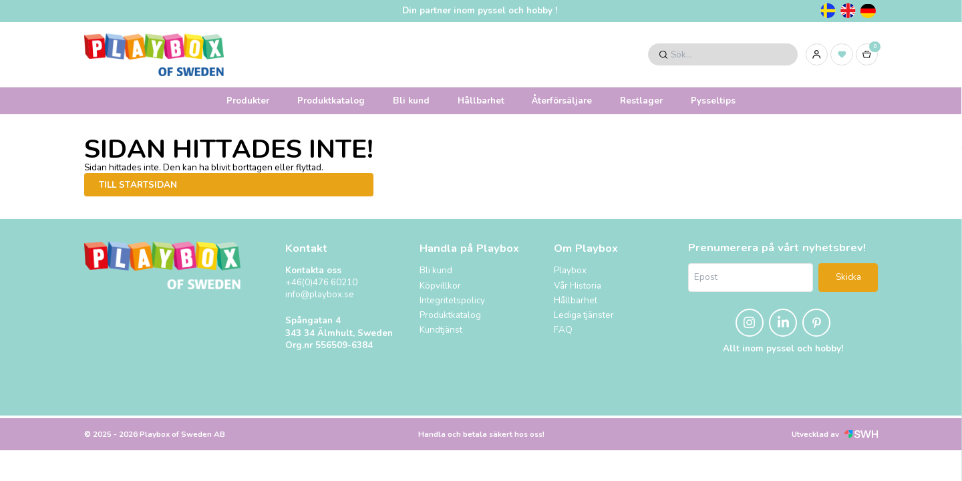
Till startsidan (138, 184)
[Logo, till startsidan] (154, 54)
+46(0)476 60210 (321, 283)
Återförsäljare (562, 100)
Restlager (641, 100)
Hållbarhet (481, 100)
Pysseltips (713, 100)
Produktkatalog (331, 100)
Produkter (247, 100)
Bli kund (411, 100)
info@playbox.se (319, 295)
